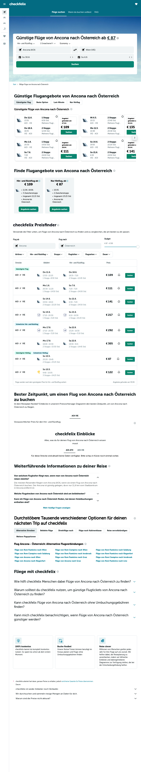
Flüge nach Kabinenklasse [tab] (90, 530)
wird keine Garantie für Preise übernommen (77, 681)
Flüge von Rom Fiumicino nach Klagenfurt (114, 553)
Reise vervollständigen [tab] (117, 530)
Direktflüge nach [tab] (65, 530)
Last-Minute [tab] (59, 102)
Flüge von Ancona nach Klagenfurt (30, 561)
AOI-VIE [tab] (75, 416)
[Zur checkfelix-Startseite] (17, 4)
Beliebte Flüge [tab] (46, 530)
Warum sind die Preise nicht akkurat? (76, 698)
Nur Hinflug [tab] (75, 102)
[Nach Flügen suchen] (4, 12)
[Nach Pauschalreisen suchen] (4, 28)
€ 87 (111, 38)
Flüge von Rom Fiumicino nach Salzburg (113, 550)
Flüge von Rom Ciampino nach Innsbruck (114, 557)
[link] (28, 209)
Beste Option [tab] (42, 102)
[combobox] (65, 43)
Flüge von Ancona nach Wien (28, 557)
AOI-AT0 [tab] (69, 450)
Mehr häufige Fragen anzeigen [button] (56, 508)
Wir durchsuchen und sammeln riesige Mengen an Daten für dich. (76, 693)
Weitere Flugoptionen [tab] (26, 537)
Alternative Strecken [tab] (25, 530)
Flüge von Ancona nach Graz (68, 561)
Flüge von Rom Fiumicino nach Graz (71, 557)
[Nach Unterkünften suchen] (4, 17)
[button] (4, 4)
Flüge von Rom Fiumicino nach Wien (31, 550)
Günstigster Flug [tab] (23, 102)
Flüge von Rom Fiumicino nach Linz (111, 561)
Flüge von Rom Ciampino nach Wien (71, 550)
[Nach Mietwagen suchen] (4, 23)
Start (14, 84)
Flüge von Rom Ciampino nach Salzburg (32, 553)
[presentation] (118, 38)
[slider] (137, 246)
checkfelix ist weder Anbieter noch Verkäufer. (76, 689)
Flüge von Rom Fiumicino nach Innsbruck (73, 553)
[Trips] (4, 36)
